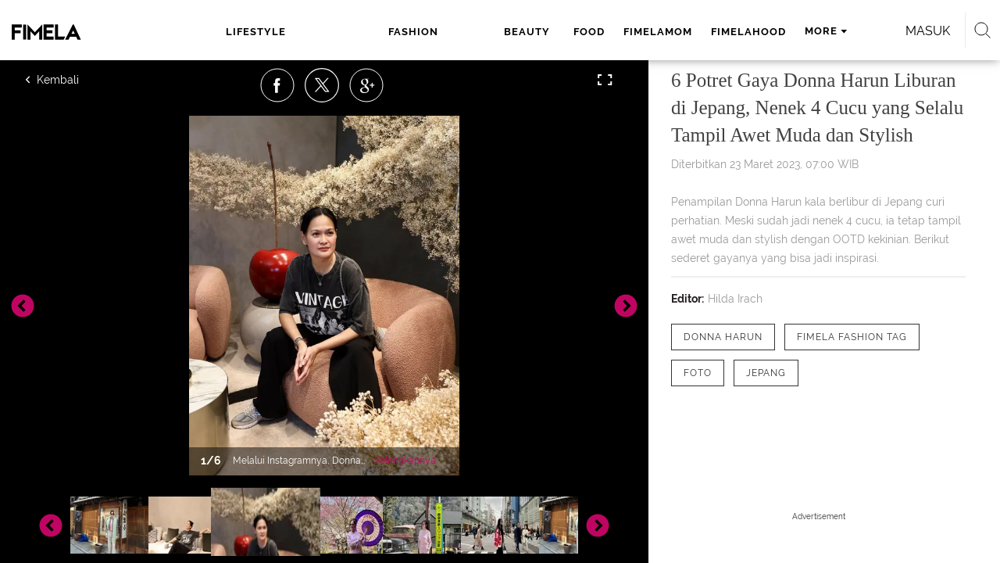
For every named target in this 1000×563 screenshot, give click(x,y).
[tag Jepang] (766, 372)
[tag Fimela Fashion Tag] (852, 337)
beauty (395, 32)
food (452, 32)
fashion (328, 32)
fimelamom (521, 32)
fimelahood (611, 32)
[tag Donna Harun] (723, 337)
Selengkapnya (405, 460)
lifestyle (254, 32)
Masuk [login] (859, 30)
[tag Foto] (697, 372)
